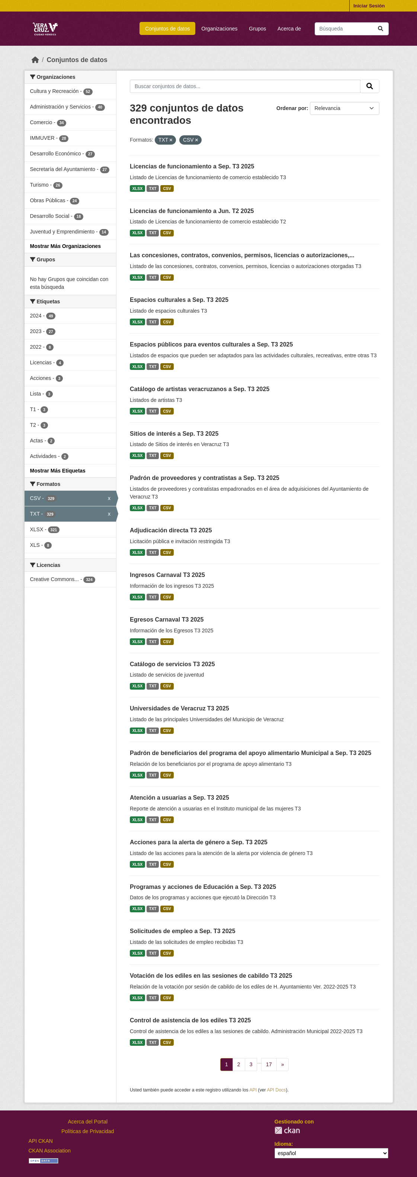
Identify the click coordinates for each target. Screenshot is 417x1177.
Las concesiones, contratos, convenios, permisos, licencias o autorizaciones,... (242, 255)
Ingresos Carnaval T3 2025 (167, 575)
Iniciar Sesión (369, 6)
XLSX (137, 188)
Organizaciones (219, 29)
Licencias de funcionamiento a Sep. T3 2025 (192, 166)
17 (269, 1064)
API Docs (276, 1090)
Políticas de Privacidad (87, 1131)
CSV (167, 188)
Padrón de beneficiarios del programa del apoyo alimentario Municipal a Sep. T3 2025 (250, 753)
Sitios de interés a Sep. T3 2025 (174, 434)
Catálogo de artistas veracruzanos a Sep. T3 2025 (199, 389)
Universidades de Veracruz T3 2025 (179, 708)
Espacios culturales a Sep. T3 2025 (179, 300)
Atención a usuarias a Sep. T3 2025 (179, 797)
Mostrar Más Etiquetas (58, 471)
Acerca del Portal (88, 1122)
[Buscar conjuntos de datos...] (352, 28)
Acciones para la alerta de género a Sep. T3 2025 (198, 842)
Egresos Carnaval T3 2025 (166, 619)
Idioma (283, 1144)
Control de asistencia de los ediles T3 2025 (190, 1020)
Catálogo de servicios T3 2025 (172, 664)
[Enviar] (380, 28)
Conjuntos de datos (167, 29)
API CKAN (41, 1141)
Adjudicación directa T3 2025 (171, 530)
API (253, 1090)
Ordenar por (291, 108)
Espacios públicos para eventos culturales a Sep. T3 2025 (211, 344)
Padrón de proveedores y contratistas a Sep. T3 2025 (204, 478)
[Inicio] (35, 60)
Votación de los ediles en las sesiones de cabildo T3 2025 (211, 976)
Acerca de (289, 29)
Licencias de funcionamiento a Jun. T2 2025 (192, 211)
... (259, 1062)
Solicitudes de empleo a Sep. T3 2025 (182, 931)
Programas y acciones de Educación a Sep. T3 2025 (203, 887)
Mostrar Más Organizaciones (65, 246)
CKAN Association (50, 1151)
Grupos (257, 29)
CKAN (287, 1130)
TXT (153, 188)
